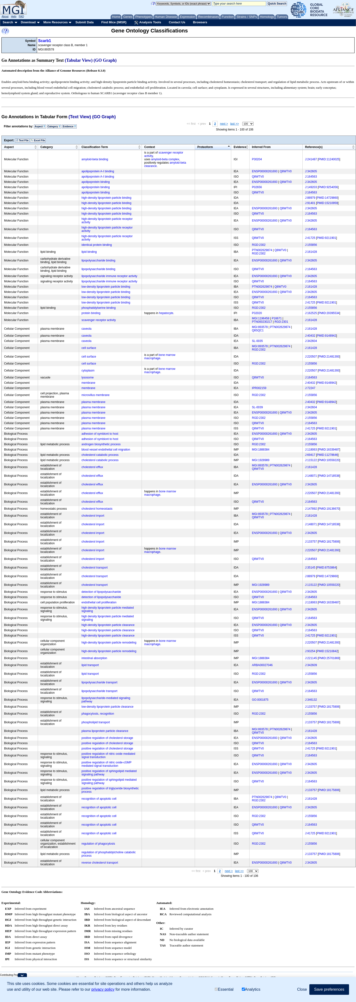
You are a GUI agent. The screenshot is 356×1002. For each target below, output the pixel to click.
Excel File (38, 140)
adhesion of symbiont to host (99, 433)
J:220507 (311, 356)
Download (28, 22)
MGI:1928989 (260, 460)
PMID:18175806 (329, 541)
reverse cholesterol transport (99, 862)
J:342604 (311, 341)
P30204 (257, 159)
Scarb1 (44, 41)
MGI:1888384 (260, 449)
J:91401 (310, 203)
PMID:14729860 (327, 197)
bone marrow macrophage (159, 356)
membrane (88, 382)
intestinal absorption (94, 658)
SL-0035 (257, 341)
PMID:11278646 (327, 455)
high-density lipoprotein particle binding (106, 197)
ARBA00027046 (262, 665)
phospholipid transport (95, 722)
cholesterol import (92, 515)
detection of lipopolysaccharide (101, 592)
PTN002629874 (262, 250)
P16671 (277, 318)
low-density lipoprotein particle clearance (107, 706)
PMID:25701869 (329, 658)
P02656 (257, 187)
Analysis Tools (147, 22)
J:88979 (310, 197)
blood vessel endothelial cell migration (105, 449)
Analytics (251, 989)
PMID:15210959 (327, 203)
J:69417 (310, 455)
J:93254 (310, 651)
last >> (234, 123)
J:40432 (310, 335)
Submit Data (84, 22)
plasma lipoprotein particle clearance (104, 731)
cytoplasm (87, 370)
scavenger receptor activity (98, 320)
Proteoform (205, 147)
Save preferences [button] (329, 989)
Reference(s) (314, 147)
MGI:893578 (260, 327)
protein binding (90, 313)
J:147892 (311, 508)
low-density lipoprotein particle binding (105, 286)
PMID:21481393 (329, 356)
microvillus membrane (95, 395)
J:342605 (311, 171)
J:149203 (311, 187)
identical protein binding (96, 245)
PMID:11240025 (329, 159)
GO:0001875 (260, 699)
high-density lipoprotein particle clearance (108, 625)
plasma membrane (93, 402)
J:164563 (311, 176)
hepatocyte (166, 313)
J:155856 (311, 245)
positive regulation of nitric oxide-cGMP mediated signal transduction (106, 764)
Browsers (200, 22)
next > (224, 123)
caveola (86, 328)
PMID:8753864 (326, 567)
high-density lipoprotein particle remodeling (108, 642)
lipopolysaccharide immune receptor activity (109, 276)
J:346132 (311, 699)
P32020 (257, 313)
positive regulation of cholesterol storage (107, 738)
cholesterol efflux (92, 467)
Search (8, 22)
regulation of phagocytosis (98, 843)
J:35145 (310, 567)
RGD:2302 (259, 245)
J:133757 (311, 541)
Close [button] (302, 989)
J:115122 (311, 460)
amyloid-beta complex (165, 159)
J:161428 (311, 252)
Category (54, 126)
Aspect (40, 126)
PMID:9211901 (326, 238)
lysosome (87, 377)
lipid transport (90, 665)
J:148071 (311, 475)
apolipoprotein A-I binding (97, 171)
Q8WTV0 (286, 171)
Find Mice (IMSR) (113, 22)
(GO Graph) (105, 60)
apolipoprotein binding (95, 182)
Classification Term (94, 147)
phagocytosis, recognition (97, 713)
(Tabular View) (79, 60)
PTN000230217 (262, 321)
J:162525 (311, 313)
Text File (22, 140)
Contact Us (177, 22)
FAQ (21, 16)
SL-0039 (257, 407)
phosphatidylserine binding (98, 307)
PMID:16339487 (329, 449)
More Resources (55, 22)
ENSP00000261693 (264, 171)
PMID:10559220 (329, 460)
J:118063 (311, 449)
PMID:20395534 (329, 313)
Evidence (69, 126)
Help (13, 16)
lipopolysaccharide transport (99, 682)
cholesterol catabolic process (100, 455)
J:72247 (310, 388)
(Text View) (80, 116)
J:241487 (311, 159)
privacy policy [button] (102, 989)
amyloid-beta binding (94, 159)
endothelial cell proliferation (98, 602)
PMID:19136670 (329, 508)
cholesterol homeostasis (96, 508)
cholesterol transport (94, 567)
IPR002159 (259, 388)
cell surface (88, 348)
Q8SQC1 (258, 330)
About (5, 16)
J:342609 (311, 665)
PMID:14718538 (329, 475)
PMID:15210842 (327, 651)
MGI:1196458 (260, 318)
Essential (224, 989)
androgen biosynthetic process (101, 444)
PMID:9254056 (328, 187)
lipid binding (89, 252)
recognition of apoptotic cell (98, 798)
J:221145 (311, 658)
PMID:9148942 (326, 335)
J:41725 (310, 238)
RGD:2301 (281, 321)
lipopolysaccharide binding (98, 260)
